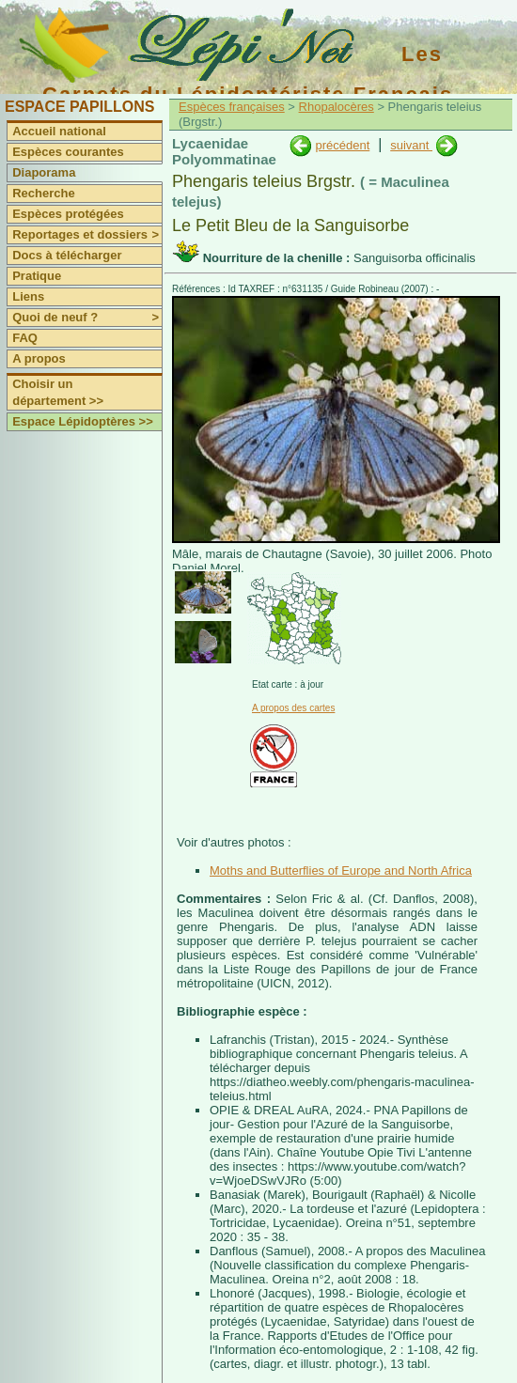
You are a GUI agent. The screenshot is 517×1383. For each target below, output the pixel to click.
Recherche (43, 193)
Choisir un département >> (57, 392)
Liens (28, 296)
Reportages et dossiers (87, 234)
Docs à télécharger (66, 255)
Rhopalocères (336, 107)
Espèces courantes (68, 152)
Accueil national (59, 131)
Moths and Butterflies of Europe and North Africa (341, 870)
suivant (411, 145)
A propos (39, 358)
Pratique (36, 276)
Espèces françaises (232, 107)
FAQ (25, 338)
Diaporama (43, 172)
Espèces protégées (68, 214)
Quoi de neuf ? (87, 317)
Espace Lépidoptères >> (82, 421)
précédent (342, 145)
